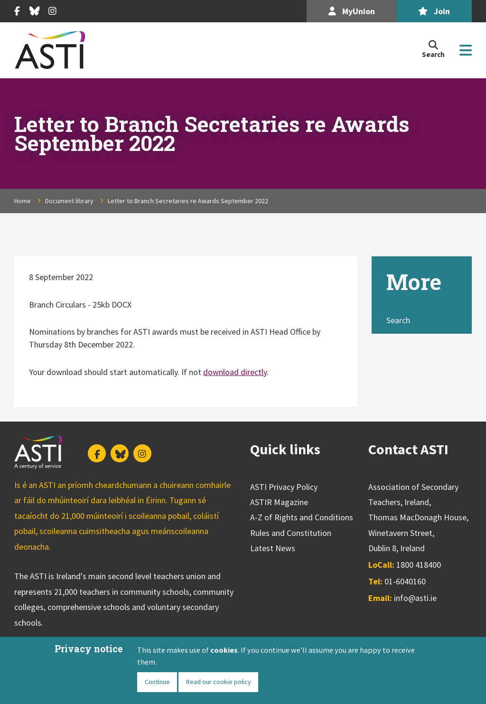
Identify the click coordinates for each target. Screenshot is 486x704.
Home (22, 201)
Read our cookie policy (218, 681)
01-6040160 (405, 581)
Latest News (272, 548)
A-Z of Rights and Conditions (301, 517)
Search (398, 320)
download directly (235, 371)
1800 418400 (418, 564)
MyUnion (351, 11)
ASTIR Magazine (279, 502)
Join (434, 11)
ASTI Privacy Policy (284, 486)
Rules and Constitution (290, 532)
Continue (157, 681)
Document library (69, 201)
